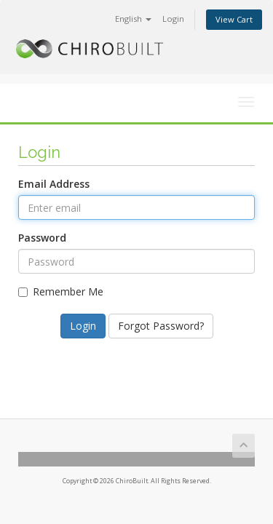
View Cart (234, 19)
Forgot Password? (161, 326)
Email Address (54, 184)
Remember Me (60, 291)
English (133, 18)
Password (42, 238)
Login (173, 18)
